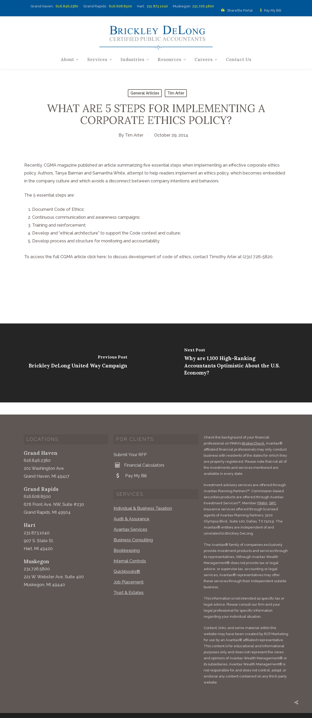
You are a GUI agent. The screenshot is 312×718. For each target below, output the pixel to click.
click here (96, 256)
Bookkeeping (127, 538)
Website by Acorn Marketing (94, 710)
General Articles (144, 93)
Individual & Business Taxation (143, 496)
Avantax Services (130, 517)
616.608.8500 (120, 6)
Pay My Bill (269, 10)
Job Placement (129, 569)
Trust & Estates (129, 580)
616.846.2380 (67, 6)
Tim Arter (175, 93)
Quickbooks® (127, 559)
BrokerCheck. (253, 431)
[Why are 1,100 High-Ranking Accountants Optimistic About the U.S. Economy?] (234, 362)
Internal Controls (130, 548)
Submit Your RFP (130, 442)
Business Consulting (133, 527)
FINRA (262, 491)
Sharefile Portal (236, 10)
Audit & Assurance (131, 506)
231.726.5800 (203, 6)
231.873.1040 (157, 6)
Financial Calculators (139, 453)
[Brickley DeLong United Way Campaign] (78, 362)
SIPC (272, 491)
